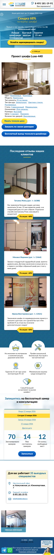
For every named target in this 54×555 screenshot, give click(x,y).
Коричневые (16, 96)
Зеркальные (21, 102)
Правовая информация (27, 552)
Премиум (24, 114)
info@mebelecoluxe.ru (20, 499)
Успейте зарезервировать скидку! (27, 42)
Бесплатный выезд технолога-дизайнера (25, 134)
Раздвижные (11, 105)
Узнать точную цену (14, 121)
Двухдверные (29, 116)
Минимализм (31, 107)
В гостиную (22, 100)
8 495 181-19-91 (44, 3)
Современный (17, 107)
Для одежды (22, 109)
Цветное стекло (35, 102)
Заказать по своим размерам (19, 127)
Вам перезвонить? (44, 6)
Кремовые (28, 96)
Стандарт (14, 114)
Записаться (27, 454)
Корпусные (18, 98)
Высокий (18, 112)
